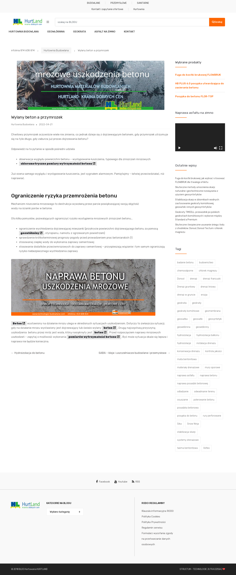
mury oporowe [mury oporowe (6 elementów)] (212, 367)
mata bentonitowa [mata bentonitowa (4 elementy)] (187, 359)
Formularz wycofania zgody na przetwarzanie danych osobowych (157, 539)
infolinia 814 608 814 (23, 50)
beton (108, 327)
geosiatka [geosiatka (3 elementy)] (182, 319)
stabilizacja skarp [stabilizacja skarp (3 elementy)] (186, 432)
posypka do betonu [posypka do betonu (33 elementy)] (187, 415)
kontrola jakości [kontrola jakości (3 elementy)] (213, 351)
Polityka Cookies (151, 516)
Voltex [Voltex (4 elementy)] (206, 448)
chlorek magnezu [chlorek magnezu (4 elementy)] (208, 270)
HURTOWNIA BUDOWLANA (24, 31)
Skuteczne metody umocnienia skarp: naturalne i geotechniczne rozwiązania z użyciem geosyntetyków (196, 191)
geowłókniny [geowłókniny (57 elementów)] (202, 327)
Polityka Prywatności (154, 522)
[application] (200, 137)
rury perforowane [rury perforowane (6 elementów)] (212, 415)
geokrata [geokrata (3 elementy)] (182, 303)
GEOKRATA (79, 31)
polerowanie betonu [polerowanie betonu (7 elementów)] (204, 399)
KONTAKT (129, 31)
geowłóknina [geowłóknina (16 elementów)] (183, 327)
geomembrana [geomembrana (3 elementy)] (212, 311)
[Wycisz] (215, 148)
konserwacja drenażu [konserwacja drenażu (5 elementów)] (188, 351)
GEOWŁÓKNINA (56, 31)
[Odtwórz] (179, 148)
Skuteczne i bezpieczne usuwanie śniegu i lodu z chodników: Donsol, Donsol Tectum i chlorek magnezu (199, 228)
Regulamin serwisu (152, 527)
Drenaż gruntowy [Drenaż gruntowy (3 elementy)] (186, 286)
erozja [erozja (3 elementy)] (204, 294)
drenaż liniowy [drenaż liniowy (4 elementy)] (208, 286)
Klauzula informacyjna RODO (158, 511)
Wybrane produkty (188, 62)
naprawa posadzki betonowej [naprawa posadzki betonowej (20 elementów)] (192, 383)
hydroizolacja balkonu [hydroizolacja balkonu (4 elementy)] (208, 335)
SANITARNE (143, 3)
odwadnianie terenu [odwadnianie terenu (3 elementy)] (204, 391)
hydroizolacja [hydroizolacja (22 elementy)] (184, 335)
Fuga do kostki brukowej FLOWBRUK (198, 74)
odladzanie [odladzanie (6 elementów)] (182, 391)
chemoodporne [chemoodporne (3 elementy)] (185, 270)
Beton (17, 323)
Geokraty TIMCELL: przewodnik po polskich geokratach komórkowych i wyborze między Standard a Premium (198, 216)
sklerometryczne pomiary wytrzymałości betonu (56, 163)
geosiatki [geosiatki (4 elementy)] (198, 319)
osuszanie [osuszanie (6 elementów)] (182, 399)
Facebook (103, 481)
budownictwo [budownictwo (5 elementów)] (206, 262)
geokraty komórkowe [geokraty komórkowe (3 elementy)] (188, 311)
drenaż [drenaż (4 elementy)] (193, 278)
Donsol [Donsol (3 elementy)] (180, 278)
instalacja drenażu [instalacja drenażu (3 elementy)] (206, 343)
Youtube (120, 481)
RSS (136, 481)
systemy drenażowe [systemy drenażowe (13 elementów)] (188, 440)
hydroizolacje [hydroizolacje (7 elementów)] (184, 343)
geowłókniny (30, 233)
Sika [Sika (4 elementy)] (179, 423)
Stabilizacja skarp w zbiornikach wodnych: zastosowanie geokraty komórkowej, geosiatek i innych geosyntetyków (197, 203)
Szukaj (217, 21)
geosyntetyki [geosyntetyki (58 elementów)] (215, 319)
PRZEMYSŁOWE (118, 3)
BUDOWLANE (93, 3)
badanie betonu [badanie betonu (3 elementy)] (185, 262)
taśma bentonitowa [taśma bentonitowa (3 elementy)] (187, 448)
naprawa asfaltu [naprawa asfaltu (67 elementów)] (185, 375)
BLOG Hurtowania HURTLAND (33, 569)
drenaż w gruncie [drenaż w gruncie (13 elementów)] (186, 294)
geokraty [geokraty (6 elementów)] (196, 303)
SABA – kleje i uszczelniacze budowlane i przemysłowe (134, 352)
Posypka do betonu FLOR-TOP (194, 96)
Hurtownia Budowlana (56, 50)
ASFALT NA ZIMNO (104, 31)
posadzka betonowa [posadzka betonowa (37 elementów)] (187, 407)
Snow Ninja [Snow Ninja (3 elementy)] (193, 423)
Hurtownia (138, 9)
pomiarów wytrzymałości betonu (92, 336)
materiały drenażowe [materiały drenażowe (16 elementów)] (188, 367)
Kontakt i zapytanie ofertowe (107, 9)
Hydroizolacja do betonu (28, 352)
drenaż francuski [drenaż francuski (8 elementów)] (212, 278)
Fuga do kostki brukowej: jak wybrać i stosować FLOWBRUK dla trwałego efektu (200, 180)
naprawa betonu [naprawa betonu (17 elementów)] (208, 375)
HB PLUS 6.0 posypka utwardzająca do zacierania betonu (199, 85)
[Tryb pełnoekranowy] (220, 148)
